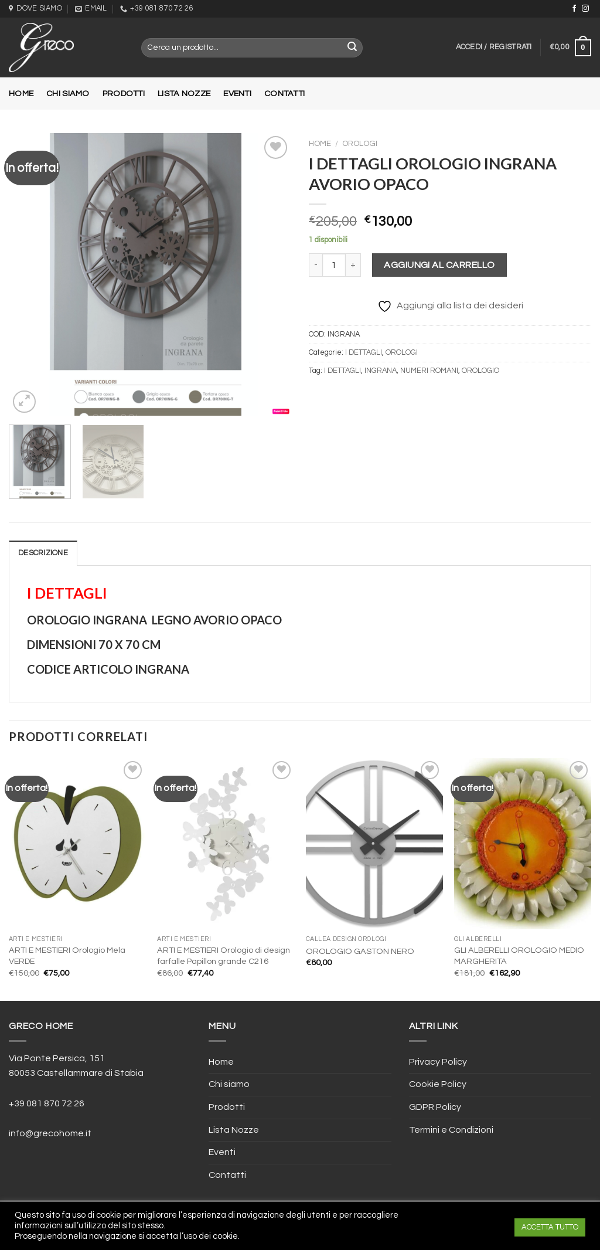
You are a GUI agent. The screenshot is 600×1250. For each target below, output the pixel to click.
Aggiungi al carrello (439, 265)
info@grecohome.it (50, 1133)
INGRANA (380, 371)
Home (21, 93)
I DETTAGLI (363, 352)
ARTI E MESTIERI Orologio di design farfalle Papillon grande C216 (223, 956)
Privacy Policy (438, 1061)
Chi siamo (68, 93)
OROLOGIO (480, 371)
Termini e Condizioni (451, 1129)
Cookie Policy (437, 1084)
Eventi (237, 93)
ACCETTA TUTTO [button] (549, 1227)
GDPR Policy (435, 1107)
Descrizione (43, 553)
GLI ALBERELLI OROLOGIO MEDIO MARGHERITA (519, 956)
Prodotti (124, 93)
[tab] (43, 553)
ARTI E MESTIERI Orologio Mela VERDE (67, 956)
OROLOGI (359, 144)
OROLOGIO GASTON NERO (360, 951)
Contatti (284, 93)
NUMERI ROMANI (429, 371)
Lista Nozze (184, 93)
